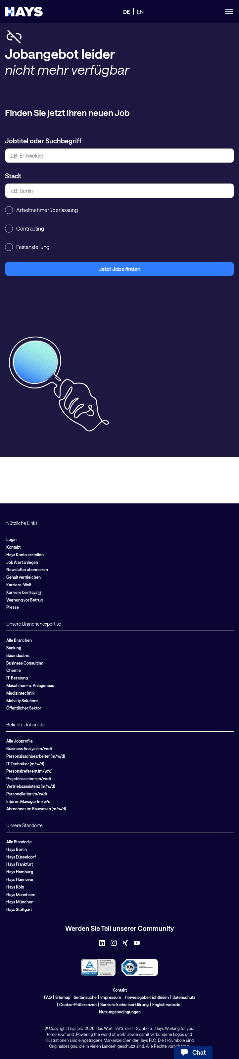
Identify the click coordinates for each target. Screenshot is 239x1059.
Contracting (24, 229)
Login (11, 539)
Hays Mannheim (20, 894)
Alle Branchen (19, 640)
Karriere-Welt (18, 584)
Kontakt (13, 547)
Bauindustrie (17, 655)
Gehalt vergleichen (23, 577)
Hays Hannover (20, 879)
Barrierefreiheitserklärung (124, 1004)
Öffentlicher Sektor (23, 708)
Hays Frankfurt (19, 864)
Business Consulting (24, 663)
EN (140, 12)
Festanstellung (27, 247)
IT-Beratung (17, 678)
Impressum (110, 997)
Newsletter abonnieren (27, 569)
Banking (13, 647)
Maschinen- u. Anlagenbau (30, 685)
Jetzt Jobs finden (119, 269)
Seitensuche (85, 997)
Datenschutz (183, 997)
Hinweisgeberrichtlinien (147, 997)
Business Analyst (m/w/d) (29, 748)
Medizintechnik (20, 693)
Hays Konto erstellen (25, 554)
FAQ (48, 997)
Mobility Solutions (22, 700)
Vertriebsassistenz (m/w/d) (30, 786)
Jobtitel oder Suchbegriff (43, 141)
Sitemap (62, 997)
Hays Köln (15, 887)
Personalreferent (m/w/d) (29, 771)
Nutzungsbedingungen (120, 1011)
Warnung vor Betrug (24, 600)
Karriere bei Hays (23, 592)
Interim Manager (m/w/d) (28, 801)
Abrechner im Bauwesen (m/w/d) (36, 808)
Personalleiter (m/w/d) (26, 793)
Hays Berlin (16, 849)
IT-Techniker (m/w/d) (25, 763)
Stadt (13, 176)
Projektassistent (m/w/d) (28, 778)
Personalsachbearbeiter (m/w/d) (35, 756)
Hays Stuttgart (19, 909)
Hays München (19, 901)
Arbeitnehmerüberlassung (41, 210)
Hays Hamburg (19, 871)
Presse (12, 607)
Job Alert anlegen (22, 562)
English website (166, 1004)
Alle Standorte (19, 841)
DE (126, 12)
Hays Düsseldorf (21, 857)
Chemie (13, 670)
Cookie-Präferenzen (78, 1004)
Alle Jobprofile (19, 741)
